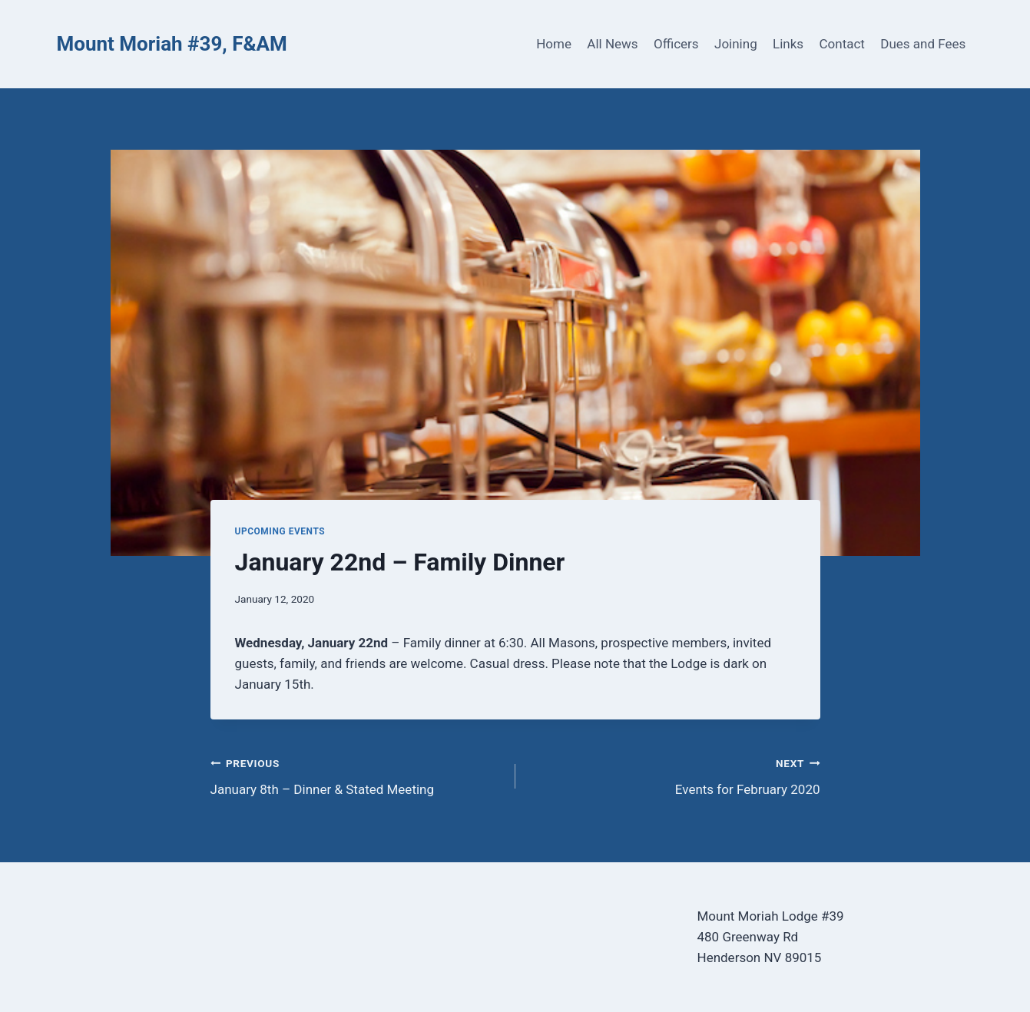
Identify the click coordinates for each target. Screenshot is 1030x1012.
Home (553, 43)
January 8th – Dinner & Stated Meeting (356, 775)
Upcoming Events (280, 531)
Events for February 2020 (674, 775)
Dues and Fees (922, 43)
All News (612, 43)
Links (788, 43)
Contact (842, 43)
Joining (735, 43)
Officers (676, 43)
